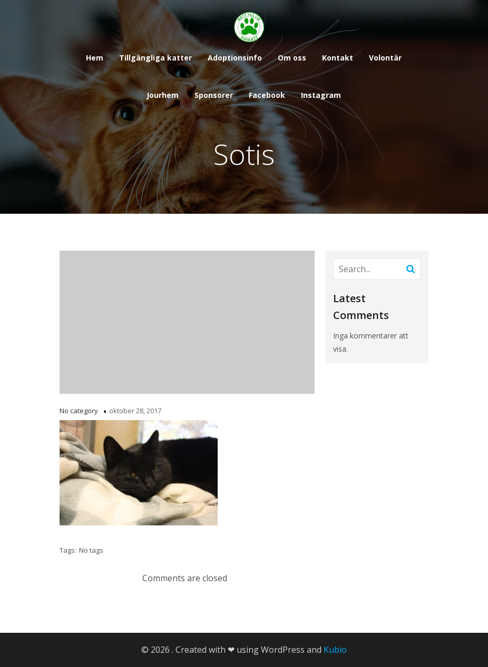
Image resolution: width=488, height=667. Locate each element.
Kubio (335, 649)
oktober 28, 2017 (135, 410)
